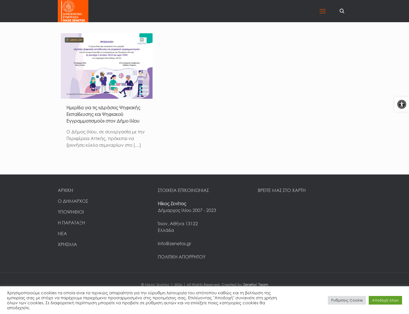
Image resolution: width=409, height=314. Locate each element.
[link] (402, 104)
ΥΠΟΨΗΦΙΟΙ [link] (71, 212)
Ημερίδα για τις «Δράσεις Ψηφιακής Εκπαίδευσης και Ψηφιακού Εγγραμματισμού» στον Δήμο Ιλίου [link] (103, 114)
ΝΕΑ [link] (62, 233)
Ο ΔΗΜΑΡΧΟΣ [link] (73, 201)
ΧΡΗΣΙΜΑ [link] (67, 244)
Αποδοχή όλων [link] (385, 300)
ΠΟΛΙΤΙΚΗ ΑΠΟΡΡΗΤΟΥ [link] (181, 257)
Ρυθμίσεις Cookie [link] (347, 300)
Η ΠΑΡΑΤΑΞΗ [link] (71, 223)
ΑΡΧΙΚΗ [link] (65, 190)
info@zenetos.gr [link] (174, 243)
